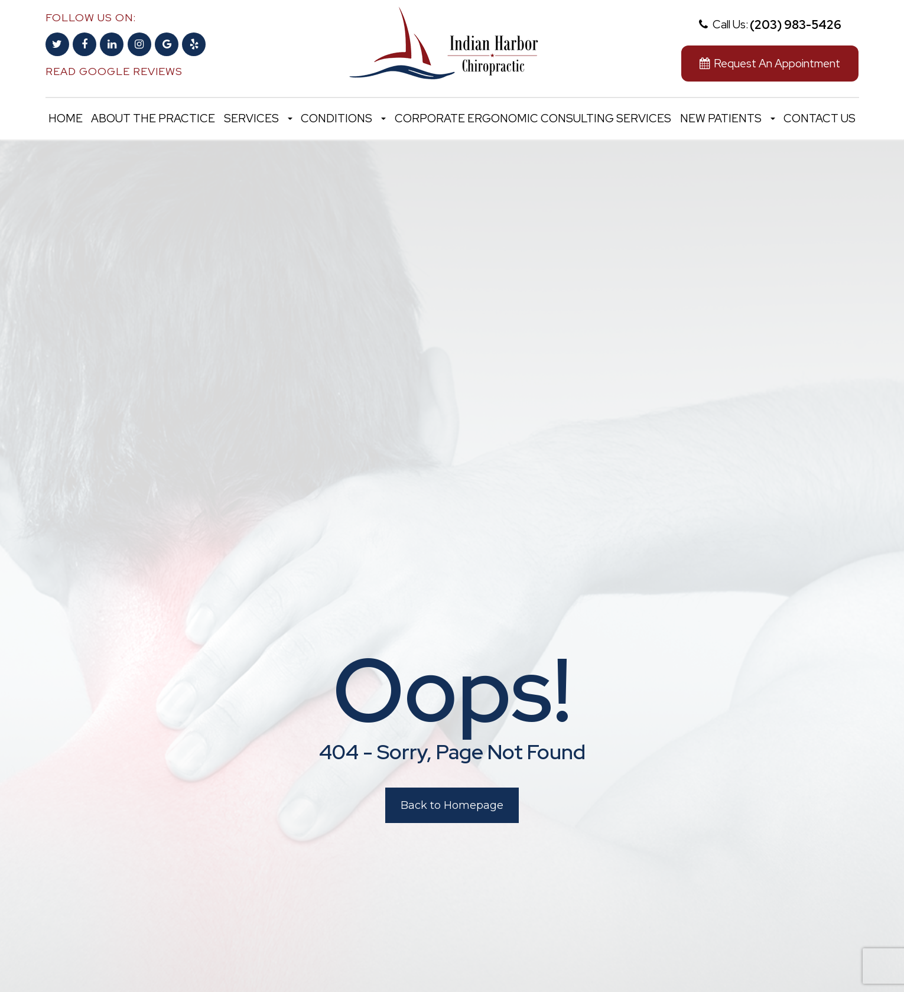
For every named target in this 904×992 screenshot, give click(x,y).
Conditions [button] (343, 118)
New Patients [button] (727, 118)
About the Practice (153, 118)
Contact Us (819, 118)
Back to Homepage (452, 805)
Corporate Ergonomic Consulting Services (533, 118)
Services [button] (258, 118)
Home (65, 118)
